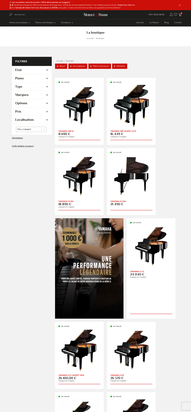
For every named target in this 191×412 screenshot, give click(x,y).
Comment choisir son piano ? (125, 380)
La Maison (154, 23)
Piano (19, 79)
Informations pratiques (122, 385)
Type (18, 87)
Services (140, 23)
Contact (178, 23)
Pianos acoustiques (18, 23)
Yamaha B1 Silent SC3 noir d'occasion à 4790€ (36, 8)
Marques (22, 95)
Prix (18, 112)
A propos (114, 376)
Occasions (66, 23)
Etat (18, 70)
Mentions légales (118, 393)
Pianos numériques (44, 23)
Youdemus (112, 408)
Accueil (90, 38)
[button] (61, 66)
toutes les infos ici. (126, 5)
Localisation (24, 120)
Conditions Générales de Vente (126, 389)
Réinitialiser (17, 138)
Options (21, 103)
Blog (166, 23)
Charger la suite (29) (117, 336)
